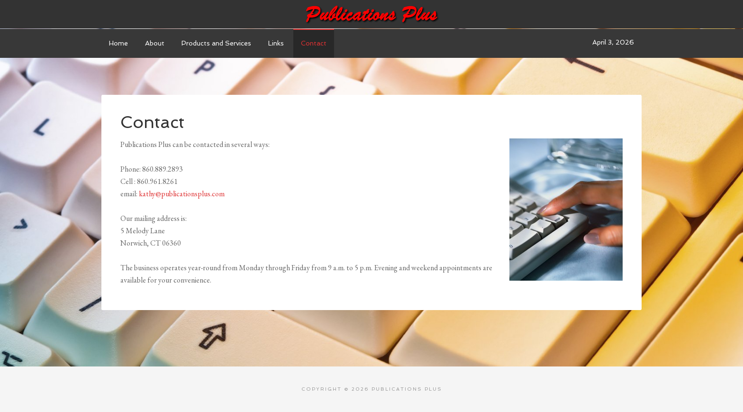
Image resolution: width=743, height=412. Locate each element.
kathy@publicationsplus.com (182, 194)
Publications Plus (371, 14)
